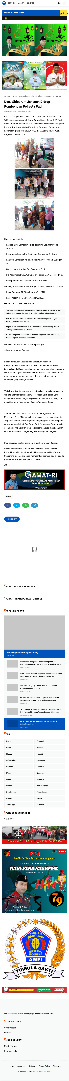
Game (8, 747)
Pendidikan (11, 792)
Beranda (11, 3)
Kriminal (9, 767)
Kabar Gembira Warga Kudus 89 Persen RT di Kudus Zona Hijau (38, 722)
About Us (21, 1066)
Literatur (40, 767)
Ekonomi (40, 741)
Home (11, 1066)
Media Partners (11, 1046)
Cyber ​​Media (10, 1027)
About (21, 3)
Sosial (39, 798)
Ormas (9, 786)
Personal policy (11, 1051)
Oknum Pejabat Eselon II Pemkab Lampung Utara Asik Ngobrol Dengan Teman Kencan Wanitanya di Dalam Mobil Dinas (40, 711)
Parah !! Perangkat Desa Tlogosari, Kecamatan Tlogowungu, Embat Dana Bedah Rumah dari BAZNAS (39, 699)
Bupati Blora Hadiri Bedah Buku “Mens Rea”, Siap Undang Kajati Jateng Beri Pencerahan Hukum (32, 328)
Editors (7, 1032)
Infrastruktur (11, 760)
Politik (9, 798)
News (8, 779)
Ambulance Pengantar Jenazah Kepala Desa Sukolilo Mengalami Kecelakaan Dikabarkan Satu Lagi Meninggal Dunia (40, 663)
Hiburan (40, 747)
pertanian (40, 805)
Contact (30, 3)
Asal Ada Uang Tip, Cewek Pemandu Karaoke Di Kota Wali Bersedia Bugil (40, 686)
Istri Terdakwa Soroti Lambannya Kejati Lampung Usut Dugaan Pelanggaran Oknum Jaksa (32, 320)
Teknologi (10, 805)
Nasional (40, 773)
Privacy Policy (44, 1066)
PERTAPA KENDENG (14, 12)
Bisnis (8, 741)
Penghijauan (42, 792)
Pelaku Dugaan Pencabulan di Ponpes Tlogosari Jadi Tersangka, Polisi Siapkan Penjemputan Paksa (33, 336)
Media (8, 773)
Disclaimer (57, 1066)
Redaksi (32, 1066)
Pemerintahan (42, 786)
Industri (40, 754)
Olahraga (40, 779)
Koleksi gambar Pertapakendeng (22, 652)
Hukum (14, 96)
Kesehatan (41, 760)
